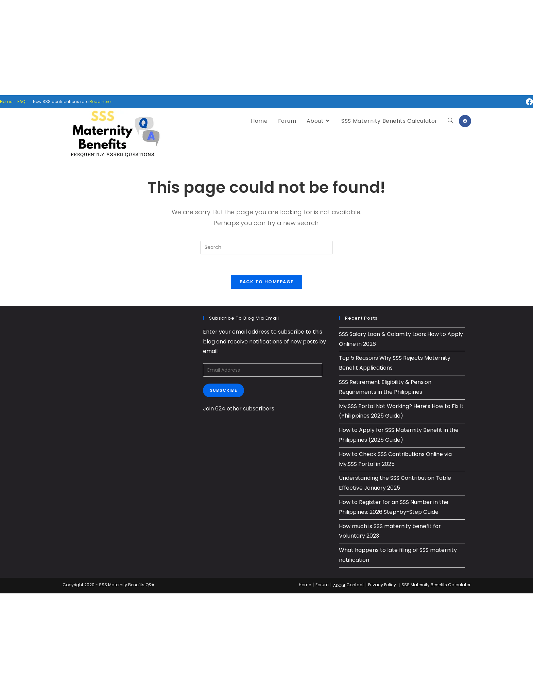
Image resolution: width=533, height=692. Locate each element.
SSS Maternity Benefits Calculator (435, 585)
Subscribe (223, 390)
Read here (99, 101)
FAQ (21, 101)
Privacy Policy (382, 585)
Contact (355, 585)
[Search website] (450, 121)
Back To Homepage (267, 282)
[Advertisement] (266, 47)
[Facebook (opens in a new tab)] (527, 101)
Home (6, 101)
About (339, 585)
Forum (322, 585)
